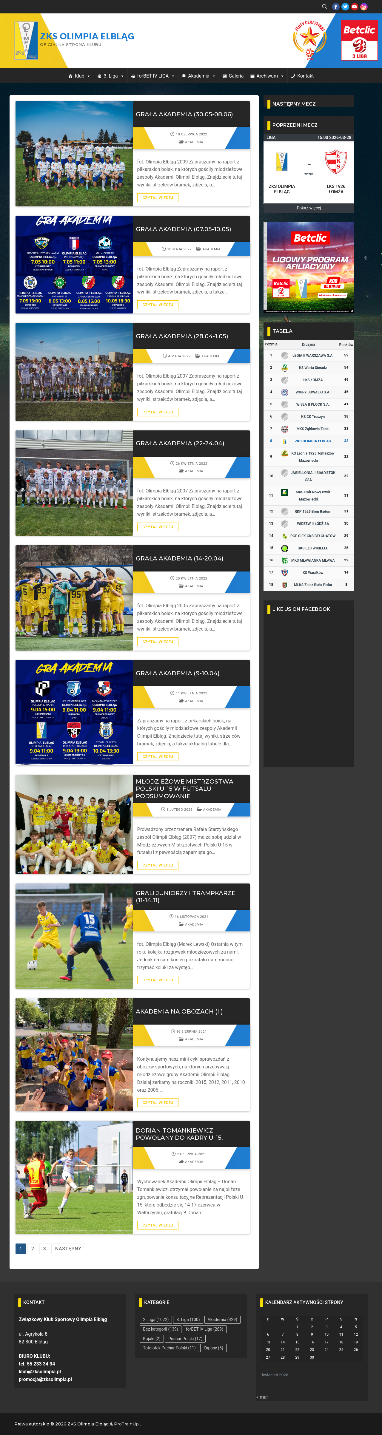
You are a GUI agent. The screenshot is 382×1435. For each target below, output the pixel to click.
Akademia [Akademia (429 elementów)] (222, 1319)
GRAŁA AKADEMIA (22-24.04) (180, 443)
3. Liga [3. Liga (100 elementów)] (188, 1319)
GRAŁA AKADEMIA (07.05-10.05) (183, 229)
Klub (83, 76)
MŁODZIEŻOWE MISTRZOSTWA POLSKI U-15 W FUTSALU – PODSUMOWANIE (184, 789)
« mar (262, 1397)
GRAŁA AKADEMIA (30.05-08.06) (184, 114)
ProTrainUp (126, 1424)
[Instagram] (364, 6)
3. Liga (114, 76)
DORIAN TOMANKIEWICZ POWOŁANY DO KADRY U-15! (179, 1134)
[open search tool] (324, 7)
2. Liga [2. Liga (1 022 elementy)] (156, 1319)
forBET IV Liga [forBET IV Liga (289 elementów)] (204, 1329)
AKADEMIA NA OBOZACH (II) (179, 1011)
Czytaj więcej (158, 197)
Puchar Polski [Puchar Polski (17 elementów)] (185, 1338)
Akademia (202, 76)
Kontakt (305, 76)
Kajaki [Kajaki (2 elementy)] (152, 1338)
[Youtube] (354, 6)
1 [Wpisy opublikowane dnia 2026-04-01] (297, 1327)
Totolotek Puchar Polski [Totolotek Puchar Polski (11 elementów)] (169, 1348)
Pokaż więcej (309, 208)
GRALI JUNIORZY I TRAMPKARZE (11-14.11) (185, 896)
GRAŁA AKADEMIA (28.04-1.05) (182, 336)
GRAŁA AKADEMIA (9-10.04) (178, 673)
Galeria (236, 76)
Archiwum (271, 76)
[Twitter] (345, 6)
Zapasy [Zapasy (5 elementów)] (213, 1348)
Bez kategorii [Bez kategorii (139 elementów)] (160, 1329)
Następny (68, 1249)
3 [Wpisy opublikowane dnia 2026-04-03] (327, 1327)
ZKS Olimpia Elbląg (87, 36)
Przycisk (352, 26)
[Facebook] (336, 6)
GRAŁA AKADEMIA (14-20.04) (180, 558)
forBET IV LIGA (156, 76)
